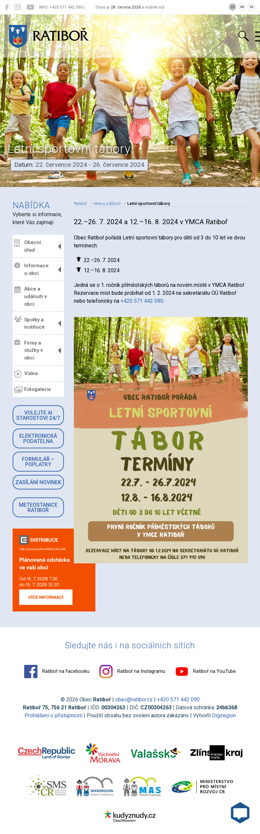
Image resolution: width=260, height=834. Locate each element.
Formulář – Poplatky (38, 462)
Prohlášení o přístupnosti (53, 715)
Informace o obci (31, 269)
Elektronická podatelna (38, 438)
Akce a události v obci (30, 296)
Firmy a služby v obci (28, 350)
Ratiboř (80, 203)
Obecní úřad (27, 246)
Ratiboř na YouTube (205, 671)
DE (251, 7)
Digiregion (224, 715)
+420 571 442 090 (142, 301)
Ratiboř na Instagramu (132, 671)
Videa (26, 374)
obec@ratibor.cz (134, 699)
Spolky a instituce (29, 323)
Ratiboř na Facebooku (56, 671)
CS (232, 7)
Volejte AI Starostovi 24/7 (38, 415)
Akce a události (107, 203)
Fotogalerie (32, 390)
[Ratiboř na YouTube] (30, 7)
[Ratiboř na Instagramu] (18, 7)
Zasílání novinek (38, 482)
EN (242, 7)
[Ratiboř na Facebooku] (7, 7)
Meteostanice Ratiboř (38, 507)
